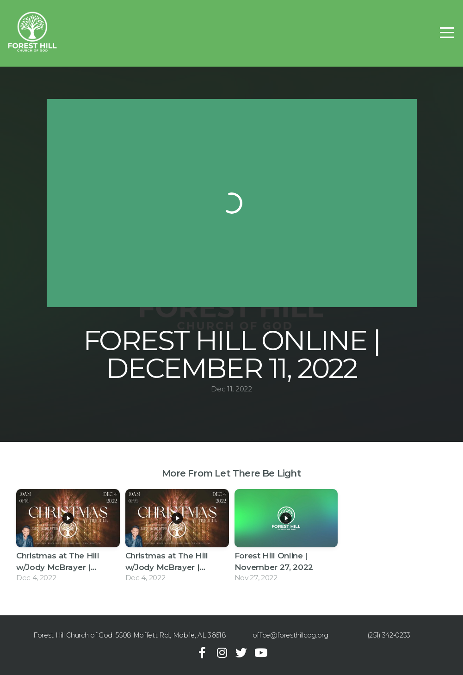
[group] (68, 537)
